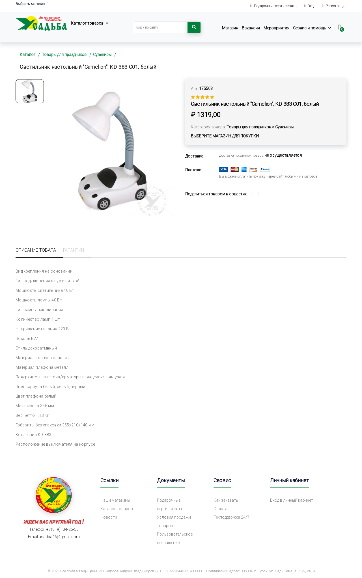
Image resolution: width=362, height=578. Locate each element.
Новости (108, 517)
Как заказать (226, 500)
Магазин (230, 28)
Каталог (27, 54)
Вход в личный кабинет (291, 500)
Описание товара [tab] (36, 250)
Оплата (220, 508)
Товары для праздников (64, 54)
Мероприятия (276, 28)
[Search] (160, 27)
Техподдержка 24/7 (231, 517)
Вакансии (251, 28)
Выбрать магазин (32, 4)
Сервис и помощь (309, 28)
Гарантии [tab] (73, 250)
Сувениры (102, 54)
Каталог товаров (87, 23)
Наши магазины (115, 500)
